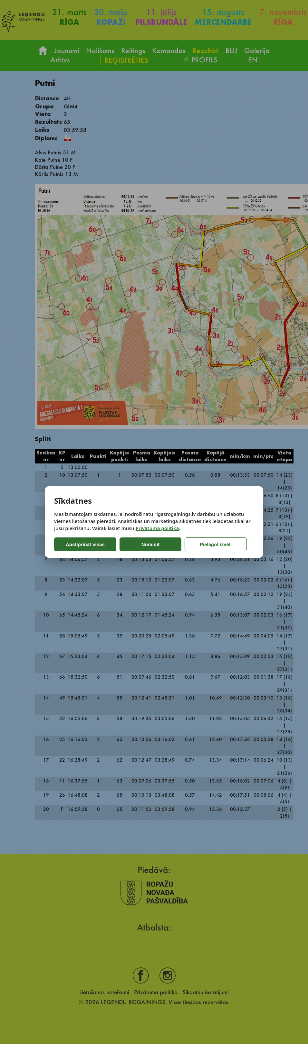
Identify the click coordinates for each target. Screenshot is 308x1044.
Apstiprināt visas (81, 544)
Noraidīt (137, 544)
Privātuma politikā (157, 528)
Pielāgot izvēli (191, 544)
